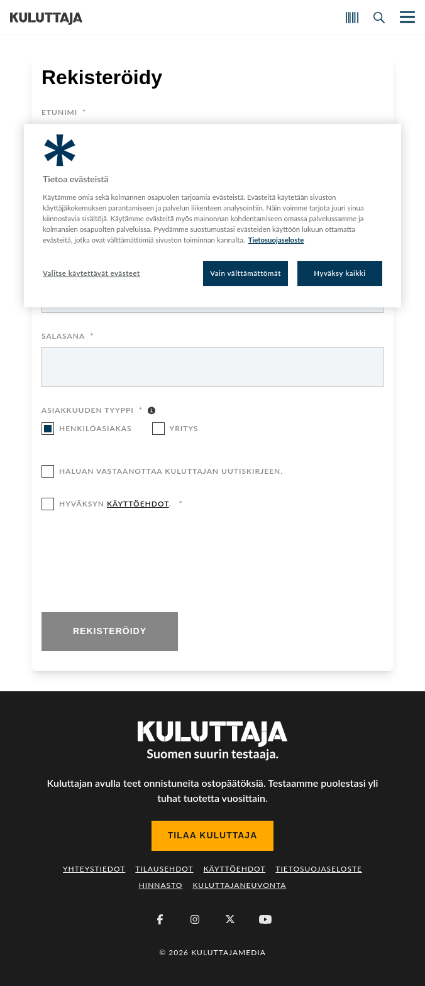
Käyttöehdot (235, 869)
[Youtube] (265, 919)
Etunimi (63, 112)
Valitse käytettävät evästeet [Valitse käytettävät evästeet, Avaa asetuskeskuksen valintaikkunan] (91, 273)
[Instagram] (195, 919)
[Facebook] (160, 919)
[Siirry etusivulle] (46, 17)
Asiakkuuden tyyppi (92, 411)
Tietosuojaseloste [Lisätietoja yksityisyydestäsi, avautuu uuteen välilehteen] (276, 240)
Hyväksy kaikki (340, 273)
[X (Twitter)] (230, 919)
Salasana (67, 336)
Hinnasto (161, 885)
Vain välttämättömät (245, 273)
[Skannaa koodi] (352, 17)
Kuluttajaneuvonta (239, 885)
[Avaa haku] (379, 17)
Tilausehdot (164, 869)
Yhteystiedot (94, 869)
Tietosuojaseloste (318, 869)
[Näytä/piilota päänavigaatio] (406, 17)
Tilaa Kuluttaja (213, 835)
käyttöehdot (138, 503)
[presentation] (137, 562)
